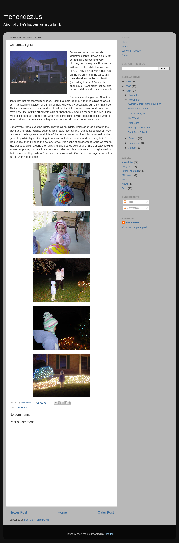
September (135, 143)
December (135, 95)
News (125, 183)
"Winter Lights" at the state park (145, 103)
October (133, 138)
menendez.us (22, 16)
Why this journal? (131, 50)
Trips (124, 188)
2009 (129, 81)
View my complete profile (135, 227)
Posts (128, 201)
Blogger (109, 534)
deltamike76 (132, 222)
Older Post (106, 512)
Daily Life (23, 407)
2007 (129, 91)
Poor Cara (133, 123)
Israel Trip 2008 (130, 171)
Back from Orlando (138, 132)
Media (125, 46)
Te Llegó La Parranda (139, 127)
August (133, 147)
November (135, 99)
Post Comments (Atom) (36, 519)
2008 (129, 86)
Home (62, 512)
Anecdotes (127, 162)
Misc (124, 179)
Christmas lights (136, 113)
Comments (131, 208)
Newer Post (18, 512)
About (125, 55)
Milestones (128, 175)
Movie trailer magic (138, 108)
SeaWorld (133, 118)
